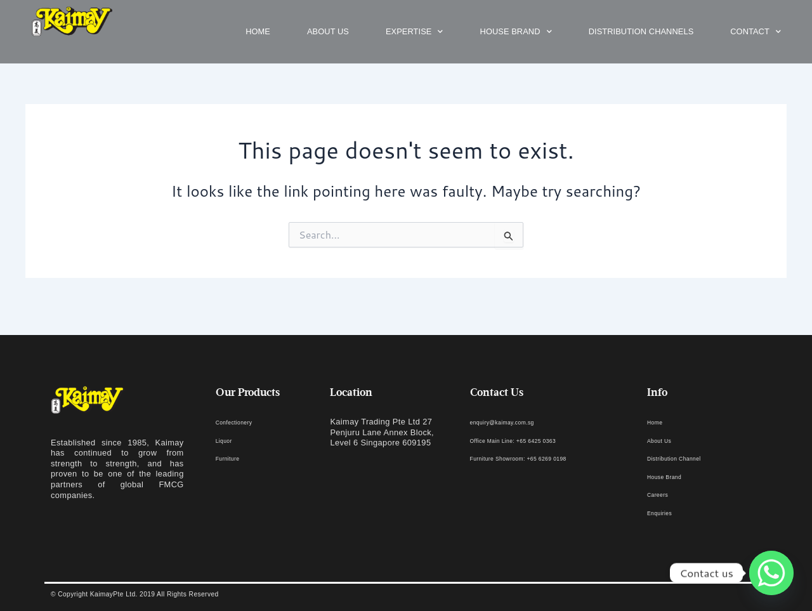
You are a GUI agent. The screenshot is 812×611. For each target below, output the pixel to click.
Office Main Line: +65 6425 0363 (533, 440)
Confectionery (242, 421)
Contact (755, 32)
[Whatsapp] (771, 573)
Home (258, 31)
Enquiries (665, 512)
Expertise (414, 32)
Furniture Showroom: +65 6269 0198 (540, 458)
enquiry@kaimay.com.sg (517, 421)
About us (328, 31)
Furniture (233, 458)
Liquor (228, 440)
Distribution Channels (641, 31)
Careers (662, 494)
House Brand (516, 32)
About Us (665, 440)
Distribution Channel (686, 458)
